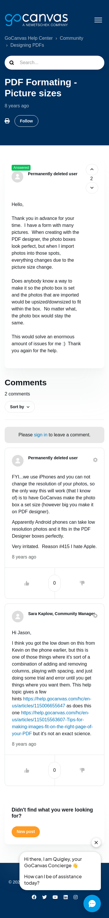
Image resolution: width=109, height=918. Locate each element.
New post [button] (26, 831)
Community (71, 38)
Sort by (17, 406)
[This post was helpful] (92, 169)
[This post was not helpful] (92, 188)
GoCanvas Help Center (29, 38)
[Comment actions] (95, 459)
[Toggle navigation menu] (98, 20)
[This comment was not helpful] (82, 583)
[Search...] (54, 63)
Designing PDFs (27, 45)
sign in (40, 434)
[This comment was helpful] (27, 583)
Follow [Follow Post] (26, 121)
